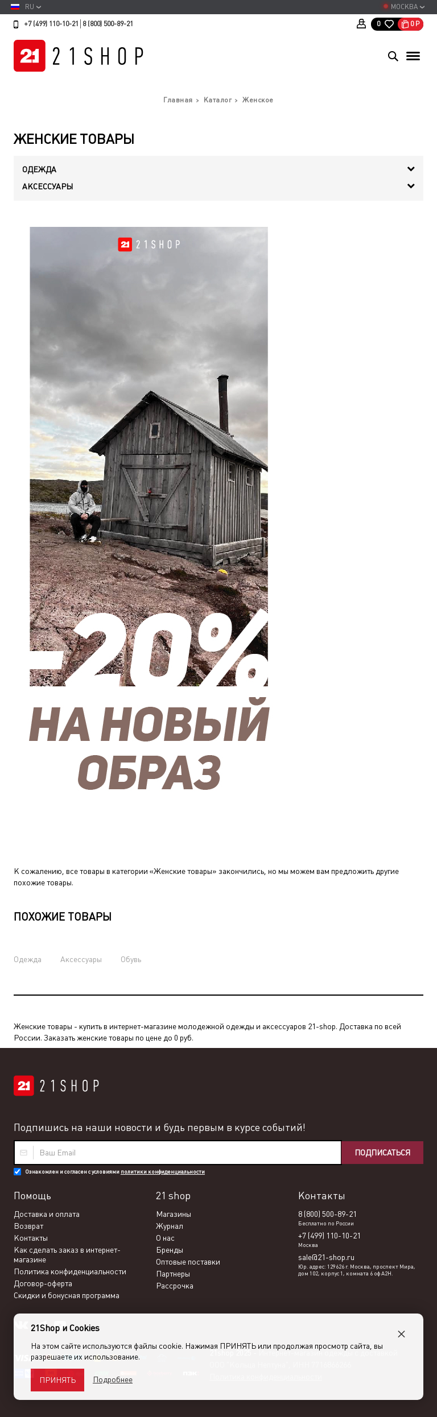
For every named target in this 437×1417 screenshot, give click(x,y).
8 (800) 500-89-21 (108, 24)
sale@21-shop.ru (326, 1257)
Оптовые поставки (188, 1261)
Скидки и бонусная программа (66, 1295)
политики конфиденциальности (163, 1172)
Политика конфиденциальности (70, 1271)
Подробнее (113, 1379)
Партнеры (173, 1273)
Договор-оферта (43, 1283)
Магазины (173, 1214)
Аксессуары (81, 959)
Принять (57, 1380)
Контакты (31, 1237)
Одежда (28, 959)
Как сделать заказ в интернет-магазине (67, 1254)
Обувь (131, 959)
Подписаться (382, 1152)
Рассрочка (174, 1285)
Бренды (169, 1249)
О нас (165, 1237)
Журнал (169, 1225)
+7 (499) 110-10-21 (51, 24)
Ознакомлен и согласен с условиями (115, 1172)
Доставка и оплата (47, 1214)
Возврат (28, 1225)
